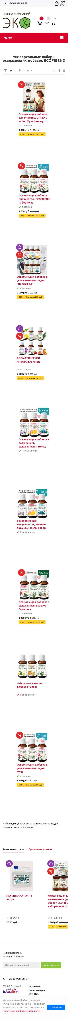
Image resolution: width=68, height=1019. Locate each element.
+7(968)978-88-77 (18, 3)
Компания (34, 986)
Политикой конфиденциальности (21, 1011)
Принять (56, 1007)
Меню (8, 37)
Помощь (33, 993)
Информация (36, 990)
